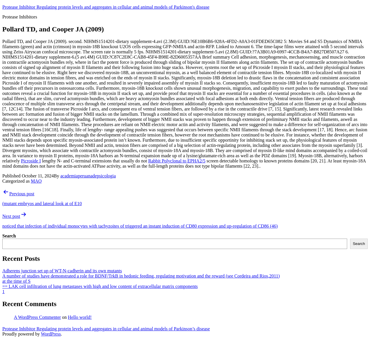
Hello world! (80, 317)
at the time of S (16, 281)
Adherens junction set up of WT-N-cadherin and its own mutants (62, 270)
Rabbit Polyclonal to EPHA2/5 (177, 160)
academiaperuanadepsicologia (88, 175)
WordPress (51, 333)
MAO (36, 181)
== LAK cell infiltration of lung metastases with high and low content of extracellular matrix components (100, 286)
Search (9, 235)
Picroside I (31, 160)
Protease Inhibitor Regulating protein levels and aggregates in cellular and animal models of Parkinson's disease (105, 7)
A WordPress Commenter (37, 317)
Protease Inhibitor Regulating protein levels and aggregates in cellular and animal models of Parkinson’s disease (106, 328)
